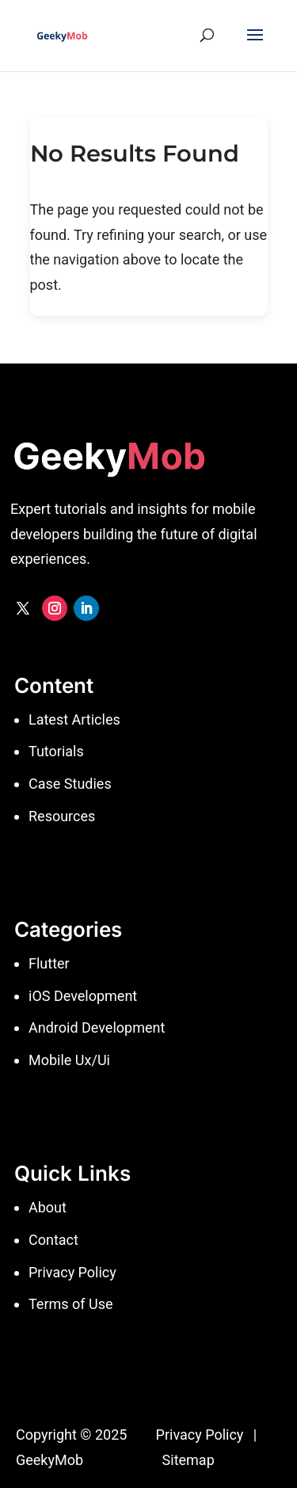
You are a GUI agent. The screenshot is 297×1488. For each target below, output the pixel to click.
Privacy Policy (200, 1434)
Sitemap (188, 1460)
